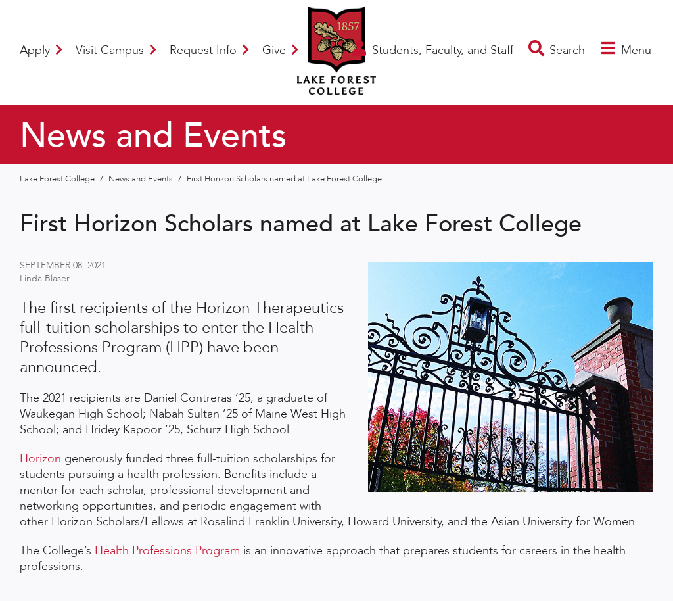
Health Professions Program (167, 550)
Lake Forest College (58, 179)
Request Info (209, 50)
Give (280, 50)
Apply (41, 50)
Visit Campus (116, 50)
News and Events (141, 179)
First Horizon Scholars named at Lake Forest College (284, 179)
